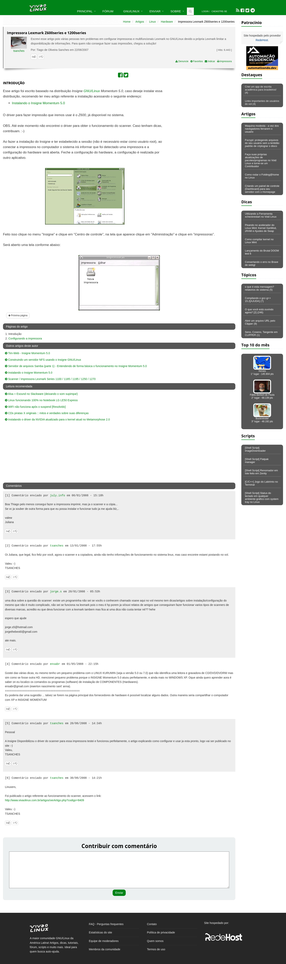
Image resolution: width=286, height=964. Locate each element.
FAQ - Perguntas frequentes (106, 924)
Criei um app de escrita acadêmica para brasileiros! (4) (260, 89)
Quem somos (155, 941)
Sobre (175, 11)
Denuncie (181, 61)
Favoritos (196, 61)
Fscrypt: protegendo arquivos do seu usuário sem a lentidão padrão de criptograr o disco (262, 143)
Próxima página (18, 315)
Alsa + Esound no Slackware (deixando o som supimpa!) (41, 393)
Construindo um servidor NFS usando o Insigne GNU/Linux (43, 359)
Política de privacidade (161, 932)
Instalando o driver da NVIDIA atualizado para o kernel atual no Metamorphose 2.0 (57, 419)
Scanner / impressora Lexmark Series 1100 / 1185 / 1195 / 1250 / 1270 (50, 379)
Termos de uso (156, 949)
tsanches (18, 50)
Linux (152, 21)
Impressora (224, 61)
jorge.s (56, 591)
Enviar (154, 11)
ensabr (55, 664)
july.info (57, 495)
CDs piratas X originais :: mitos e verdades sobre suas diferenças (47, 413)
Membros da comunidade (104, 949)
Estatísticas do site (100, 932)
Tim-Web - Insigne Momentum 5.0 (27, 353)
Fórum (107, 11)
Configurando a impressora (25, 338)
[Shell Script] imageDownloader (255, 449)
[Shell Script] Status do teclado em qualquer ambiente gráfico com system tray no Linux (261, 497)
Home (126, 21)
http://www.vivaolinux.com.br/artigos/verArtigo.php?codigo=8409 (44, 800)
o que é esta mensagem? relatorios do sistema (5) (259, 288)
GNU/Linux (131, 11)
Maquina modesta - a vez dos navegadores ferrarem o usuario (262, 128)
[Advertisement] (201, 117)
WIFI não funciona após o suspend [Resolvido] (35, 406)
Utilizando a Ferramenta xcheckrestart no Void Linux (260, 215)
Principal (85, 11)
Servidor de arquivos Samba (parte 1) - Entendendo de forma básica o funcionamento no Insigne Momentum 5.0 (76, 366)
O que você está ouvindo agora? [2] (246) (259, 311)
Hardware (167, 21)
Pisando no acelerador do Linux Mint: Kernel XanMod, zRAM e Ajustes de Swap (261, 228)
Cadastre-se (219, 11)
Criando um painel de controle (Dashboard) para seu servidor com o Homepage (262, 188)
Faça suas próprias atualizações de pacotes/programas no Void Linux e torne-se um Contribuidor (260, 160)
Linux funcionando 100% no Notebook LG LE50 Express (41, 400)
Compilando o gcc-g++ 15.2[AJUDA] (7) (258, 300)
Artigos (139, 21)
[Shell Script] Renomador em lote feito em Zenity (261, 472)
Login (205, 11)
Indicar (210, 61)
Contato (152, 924)
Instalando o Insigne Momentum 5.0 (38, 103)
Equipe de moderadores (104, 941)
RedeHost (262, 40)
